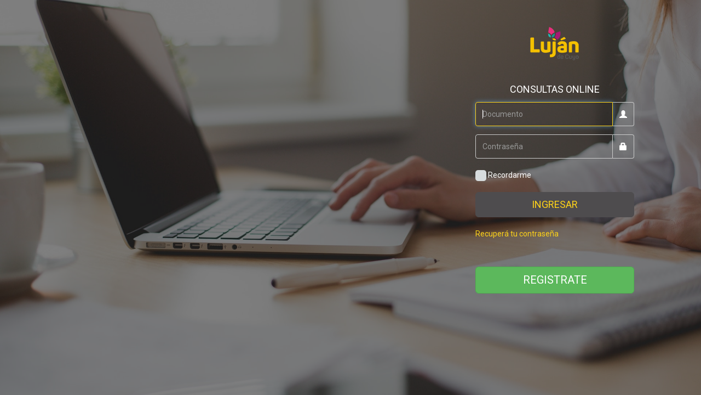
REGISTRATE (555, 279)
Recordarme (503, 175)
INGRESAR (555, 204)
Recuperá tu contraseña (517, 233)
